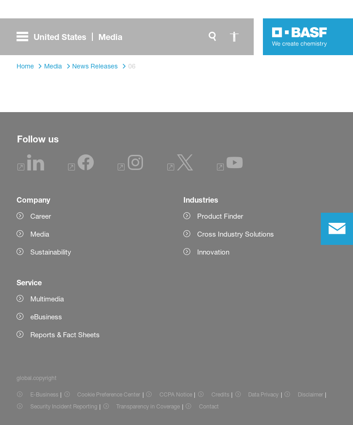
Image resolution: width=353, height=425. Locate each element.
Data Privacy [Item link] (263, 394)
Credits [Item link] (220, 394)
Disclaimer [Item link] (310, 394)
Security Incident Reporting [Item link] (63, 406)
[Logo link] (299, 37)
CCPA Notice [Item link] (175, 394)
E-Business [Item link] (44, 394)
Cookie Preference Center (108, 394)
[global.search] (212, 37)
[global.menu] (73, 37)
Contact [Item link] (209, 406)
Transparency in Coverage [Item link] (148, 406)
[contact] (337, 229)
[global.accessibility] (234, 37)
